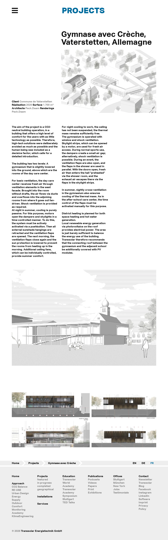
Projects (83, 10)
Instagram (145, 492)
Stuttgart (119, 479)
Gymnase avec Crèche (62, 463)
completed (44, 486)
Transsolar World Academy (69, 483)
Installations (44, 496)
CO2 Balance (19, 486)
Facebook (145, 489)
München (118, 482)
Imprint (143, 502)
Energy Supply (16, 498)
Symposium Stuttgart (70, 497)
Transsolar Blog (145, 484)
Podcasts (94, 479)
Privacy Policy (143, 507)
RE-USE (16, 490)
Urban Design (20, 493)
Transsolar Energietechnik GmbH (41, 530)
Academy (17, 512)
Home (15, 463)
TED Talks (69, 502)
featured (42, 479)
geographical (45, 489)
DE (143, 463)
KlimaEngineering (20, 516)
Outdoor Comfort (17, 504)
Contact (143, 476)
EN (134, 463)
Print (91, 489)
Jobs (116, 489)
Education (69, 476)
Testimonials (121, 492)
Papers (92, 486)
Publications (95, 476)
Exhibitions (95, 492)
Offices (117, 476)
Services (42, 503)
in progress (44, 482)
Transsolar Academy (69, 491)
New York (119, 486)
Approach (18, 483)
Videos (92, 482)
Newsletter (145, 479)
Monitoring (18, 509)
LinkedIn (144, 495)
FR (152, 463)
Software (144, 499)
